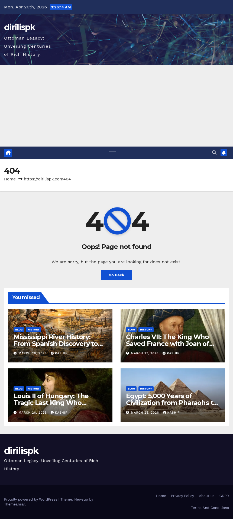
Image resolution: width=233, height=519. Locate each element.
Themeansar (14, 504)
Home (10, 179)
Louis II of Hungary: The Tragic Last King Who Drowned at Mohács (51, 402)
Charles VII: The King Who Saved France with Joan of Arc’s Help (167, 343)
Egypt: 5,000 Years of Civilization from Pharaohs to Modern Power (171, 402)
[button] (214, 152)
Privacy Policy (182, 496)
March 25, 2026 (145, 412)
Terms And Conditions (210, 508)
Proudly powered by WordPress (31, 499)
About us (206, 496)
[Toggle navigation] (112, 152)
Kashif (59, 353)
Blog (18, 329)
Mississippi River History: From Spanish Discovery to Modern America (56, 343)
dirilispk (19, 27)
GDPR (224, 496)
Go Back (116, 275)
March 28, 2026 (33, 353)
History (34, 329)
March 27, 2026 (145, 353)
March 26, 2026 (33, 412)
